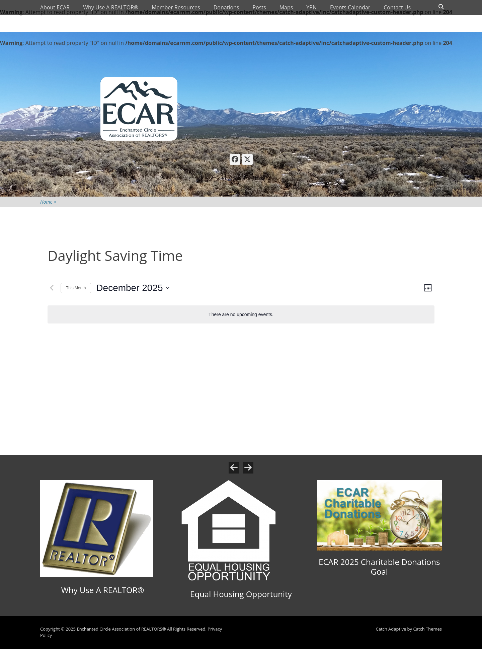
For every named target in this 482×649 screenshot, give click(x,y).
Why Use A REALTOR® (110, 7)
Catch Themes (427, 629)
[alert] (241, 314)
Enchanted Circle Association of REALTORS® (121, 629)
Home (48, 201)
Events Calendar (350, 7)
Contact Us (397, 7)
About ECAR (55, 7)
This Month (76, 288)
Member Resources (176, 7)
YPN (311, 7)
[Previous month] (52, 288)
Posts (259, 7)
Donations (226, 7)
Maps (286, 7)
